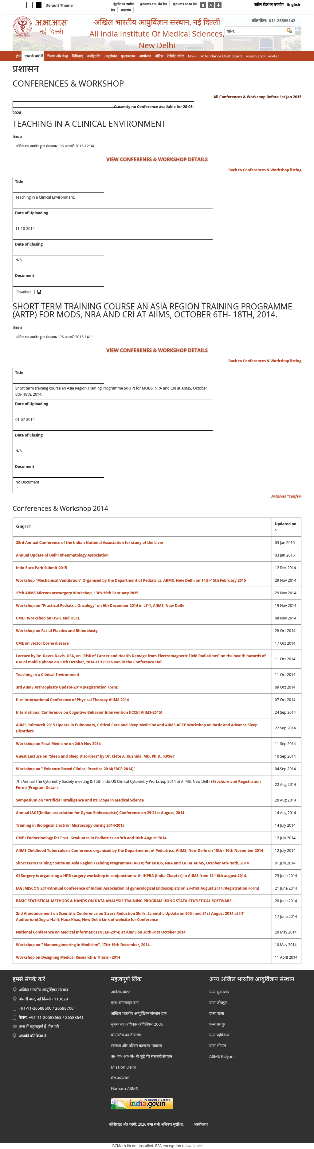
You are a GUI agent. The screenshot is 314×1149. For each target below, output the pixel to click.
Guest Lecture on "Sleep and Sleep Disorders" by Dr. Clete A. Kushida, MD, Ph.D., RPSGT (95, 756)
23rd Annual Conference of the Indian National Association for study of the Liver (89, 542)
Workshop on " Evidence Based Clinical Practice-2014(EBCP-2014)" (75, 768)
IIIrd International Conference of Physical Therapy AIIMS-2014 (72, 699)
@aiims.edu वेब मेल (153, 4)
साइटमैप (126, 10)
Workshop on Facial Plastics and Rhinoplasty (57, 630)
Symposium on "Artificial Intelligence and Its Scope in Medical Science (80, 800)
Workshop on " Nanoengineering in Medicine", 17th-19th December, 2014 (83, 944)
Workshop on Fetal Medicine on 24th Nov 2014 (58, 743)
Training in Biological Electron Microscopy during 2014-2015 (70, 825)
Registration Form (100, 687)
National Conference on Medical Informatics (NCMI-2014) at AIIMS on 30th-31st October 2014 (101, 932)
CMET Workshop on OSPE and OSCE (48, 618)
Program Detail (43, 787)
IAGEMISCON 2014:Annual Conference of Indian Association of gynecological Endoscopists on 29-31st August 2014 (119, 888)
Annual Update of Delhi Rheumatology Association (62, 555)
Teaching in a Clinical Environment (47, 674)
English (293, 4)
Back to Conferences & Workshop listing (264, 170)
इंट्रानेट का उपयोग (124, 4)
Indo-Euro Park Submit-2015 (41, 567)
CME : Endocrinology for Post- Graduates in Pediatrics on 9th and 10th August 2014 (91, 837)
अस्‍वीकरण (201, 1124)
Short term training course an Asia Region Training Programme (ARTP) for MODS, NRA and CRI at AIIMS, (111, 863)
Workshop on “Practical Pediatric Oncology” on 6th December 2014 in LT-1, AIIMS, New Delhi (100, 605)
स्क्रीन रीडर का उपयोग (269, 4)
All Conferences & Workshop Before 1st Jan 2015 (257, 96)
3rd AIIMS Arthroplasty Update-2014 (49, 687)
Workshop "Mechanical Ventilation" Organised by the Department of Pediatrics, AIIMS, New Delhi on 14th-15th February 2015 (131, 580)
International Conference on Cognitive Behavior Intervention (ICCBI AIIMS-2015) (89, 712)
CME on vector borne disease (42, 643)
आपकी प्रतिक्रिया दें (32, 1035)
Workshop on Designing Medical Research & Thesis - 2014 (68, 957)
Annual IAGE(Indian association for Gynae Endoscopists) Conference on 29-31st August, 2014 (100, 812)
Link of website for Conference (130, 919)
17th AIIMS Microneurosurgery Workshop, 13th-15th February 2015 (77, 593)
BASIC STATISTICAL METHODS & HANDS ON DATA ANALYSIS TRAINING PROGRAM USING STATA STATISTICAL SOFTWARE (123, 900)
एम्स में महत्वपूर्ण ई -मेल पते (39, 1026)
